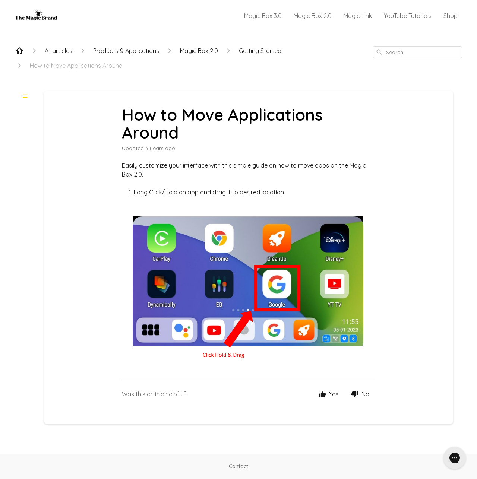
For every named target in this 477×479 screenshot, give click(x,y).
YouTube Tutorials (408, 15)
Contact (238, 466)
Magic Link (358, 15)
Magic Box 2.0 (313, 15)
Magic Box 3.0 (263, 15)
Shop (450, 15)
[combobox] (417, 52)
